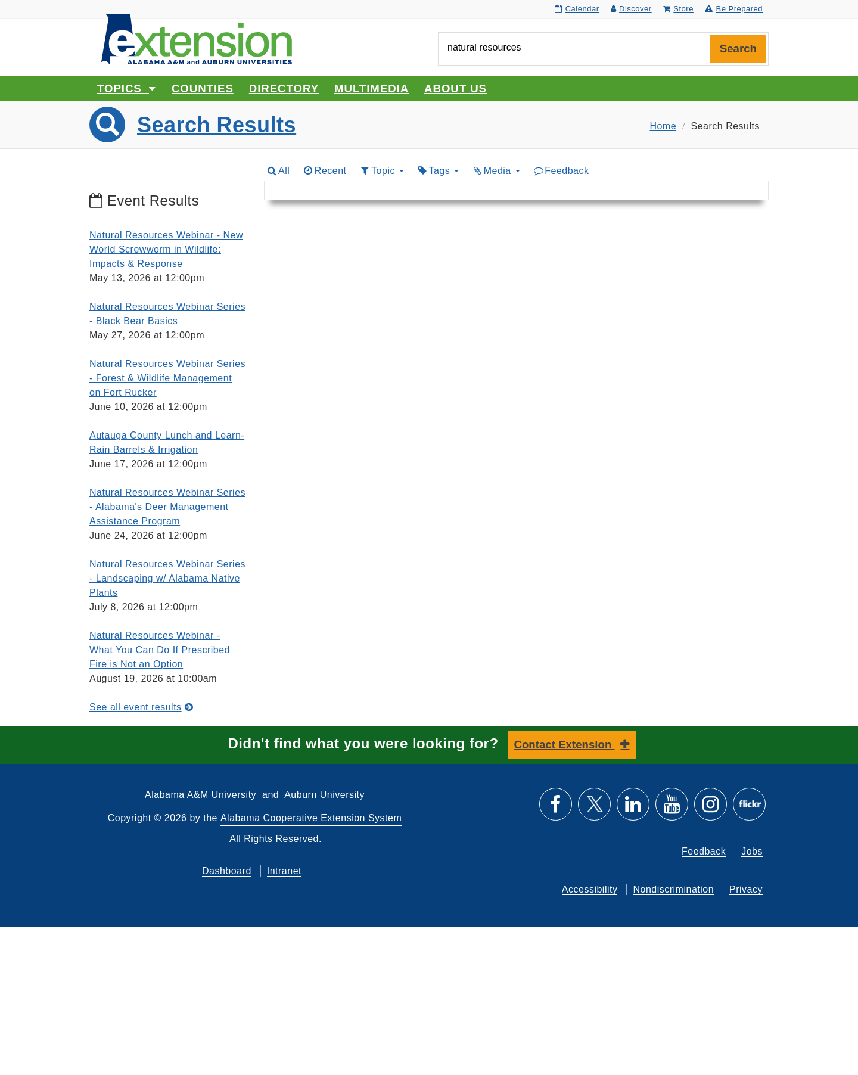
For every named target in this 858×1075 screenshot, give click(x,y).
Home (662, 126)
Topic (381, 171)
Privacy (746, 889)
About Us (455, 88)
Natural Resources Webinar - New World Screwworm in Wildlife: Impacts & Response (166, 249)
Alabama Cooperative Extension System (311, 818)
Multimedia (371, 88)
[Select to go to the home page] (196, 38)
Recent (324, 171)
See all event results (141, 707)
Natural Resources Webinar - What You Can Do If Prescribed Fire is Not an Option (159, 649)
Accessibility (590, 889)
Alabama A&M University (200, 795)
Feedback (561, 171)
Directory (284, 88)
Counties (203, 88)
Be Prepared (734, 8)
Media (495, 171)
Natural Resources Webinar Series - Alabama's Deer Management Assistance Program (167, 506)
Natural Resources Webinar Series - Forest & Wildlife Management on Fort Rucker (167, 378)
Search (738, 48)
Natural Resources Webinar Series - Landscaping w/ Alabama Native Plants (167, 578)
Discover (631, 8)
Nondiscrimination (673, 889)
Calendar (577, 8)
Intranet (284, 871)
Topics (126, 88)
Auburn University (324, 795)
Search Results (216, 125)
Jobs (752, 851)
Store (678, 8)
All (278, 171)
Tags (437, 171)
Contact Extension (564, 744)
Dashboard (226, 871)
